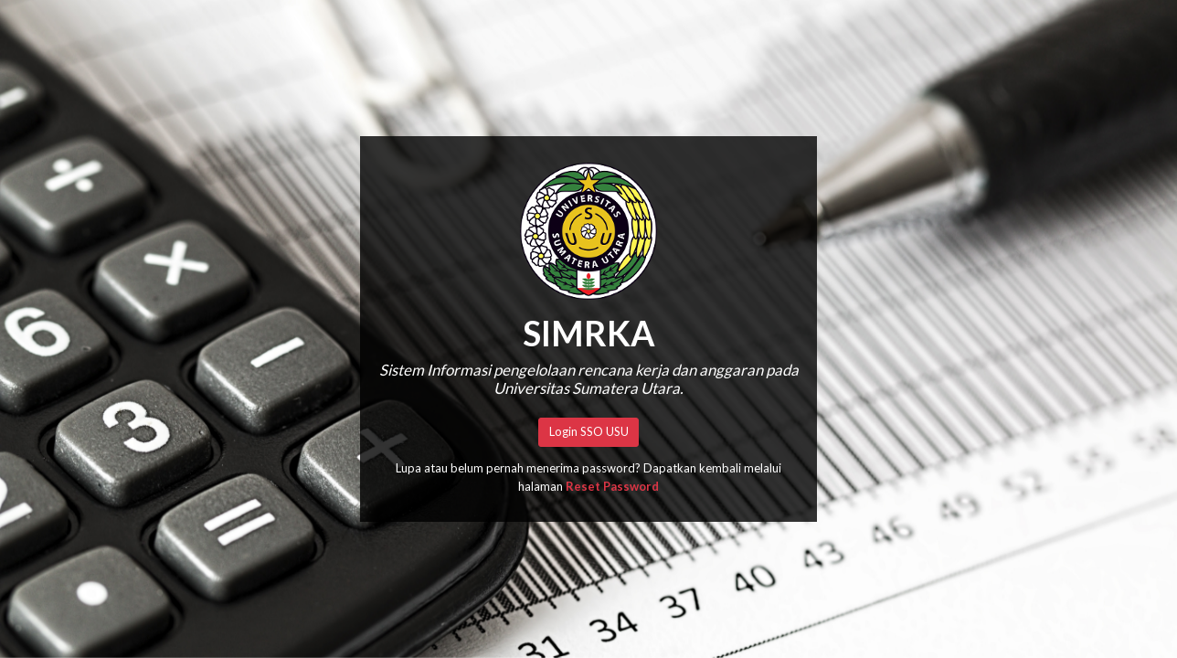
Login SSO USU (589, 431)
